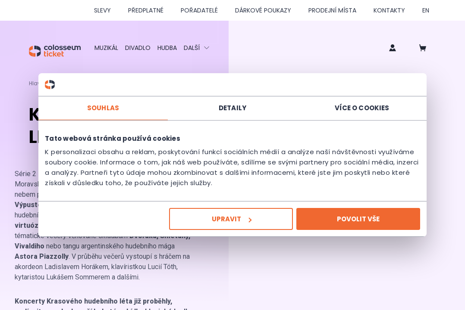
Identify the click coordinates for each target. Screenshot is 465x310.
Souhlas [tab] (103, 107)
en (425, 10)
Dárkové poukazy (263, 10)
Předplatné (145, 10)
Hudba (167, 47)
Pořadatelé (199, 10)
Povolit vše (358, 218)
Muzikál (106, 47)
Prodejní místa (332, 10)
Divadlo (138, 47)
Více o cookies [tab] (362, 107)
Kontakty (389, 10)
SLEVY (102, 10)
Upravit (231, 218)
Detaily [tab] (232, 107)
